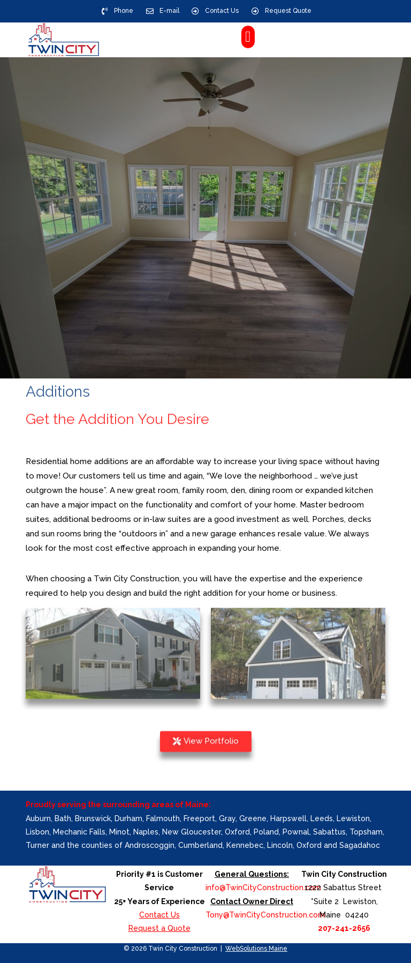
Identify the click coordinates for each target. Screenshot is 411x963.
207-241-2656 (344, 928)
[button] (248, 37)
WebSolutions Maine (256, 948)
